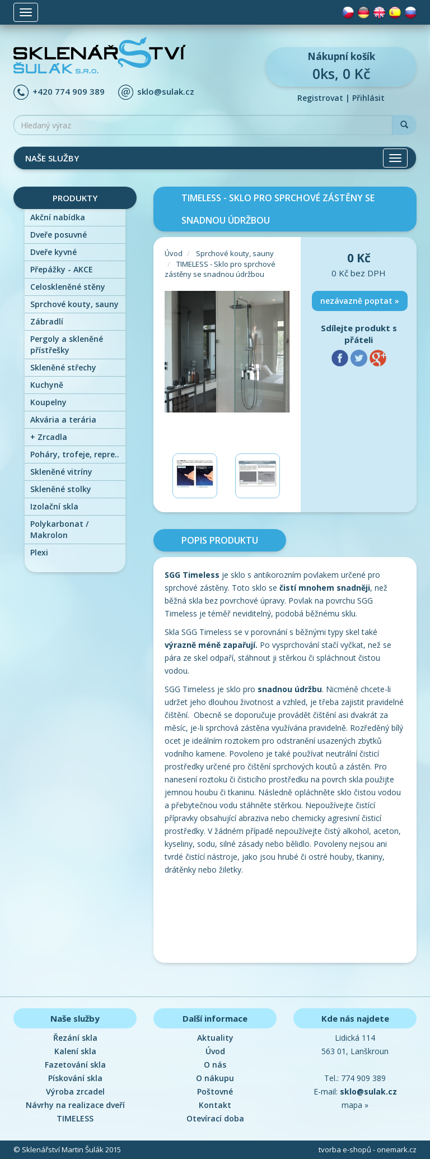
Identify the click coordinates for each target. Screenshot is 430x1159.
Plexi (39, 552)
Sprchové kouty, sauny (74, 304)
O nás (215, 1064)
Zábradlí (46, 321)
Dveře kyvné (53, 252)
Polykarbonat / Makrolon (59, 529)
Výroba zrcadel (75, 1091)
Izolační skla (54, 506)
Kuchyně (46, 384)
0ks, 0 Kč (341, 66)
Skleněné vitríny (61, 471)
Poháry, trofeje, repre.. (74, 454)
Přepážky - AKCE (61, 269)
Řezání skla (75, 1037)
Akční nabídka (57, 217)
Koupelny (48, 402)
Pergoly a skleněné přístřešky (66, 344)
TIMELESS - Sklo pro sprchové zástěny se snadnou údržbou (220, 269)
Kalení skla (75, 1051)
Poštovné (215, 1091)
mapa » (355, 1105)
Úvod (174, 253)
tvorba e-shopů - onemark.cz (368, 1149)
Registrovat (320, 97)
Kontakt (215, 1105)
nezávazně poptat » (359, 300)
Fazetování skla (75, 1064)
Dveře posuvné (58, 234)
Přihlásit (368, 97)
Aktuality (215, 1037)
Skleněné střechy (63, 367)
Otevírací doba (215, 1118)
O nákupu (215, 1078)
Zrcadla (48, 437)
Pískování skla (75, 1078)
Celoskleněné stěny (67, 286)
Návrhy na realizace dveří (75, 1105)
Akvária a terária (63, 419)
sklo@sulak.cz (165, 91)
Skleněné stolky (60, 489)
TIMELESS (75, 1118)
